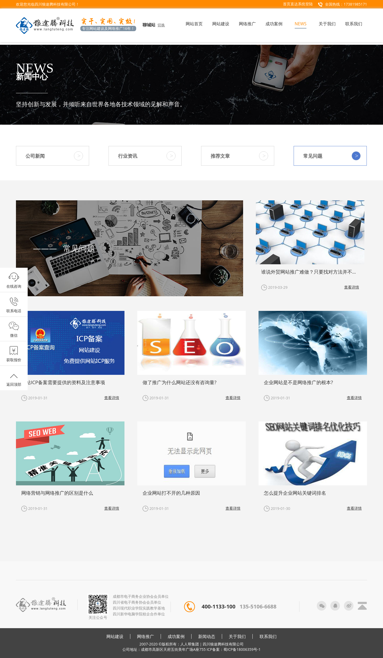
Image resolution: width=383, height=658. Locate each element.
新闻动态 (206, 636)
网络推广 (145, 636)
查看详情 (351, 287)
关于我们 (237, 636)
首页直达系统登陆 (298, 3)
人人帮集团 (189, 644)
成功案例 (176, 636)
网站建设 (114, 636)
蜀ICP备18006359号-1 (242, 649)
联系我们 (268, 636)
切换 (161, 24)
